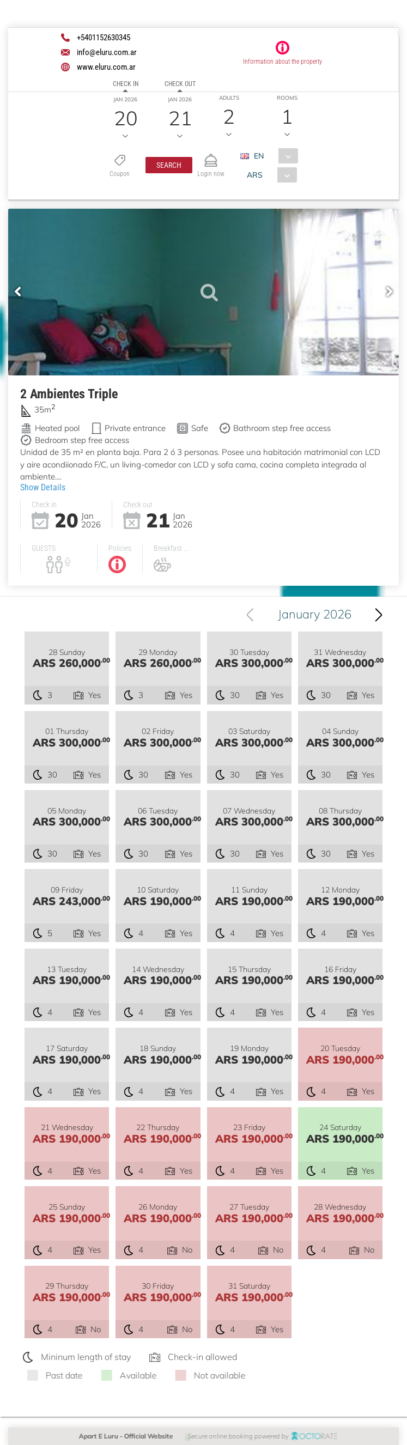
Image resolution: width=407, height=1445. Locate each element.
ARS (254, 175)
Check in (125, 84)
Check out (180, 84)
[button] (168, 165)
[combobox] (273, 156)
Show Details (42, 487)
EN (259, 156)
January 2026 (317, 614)
